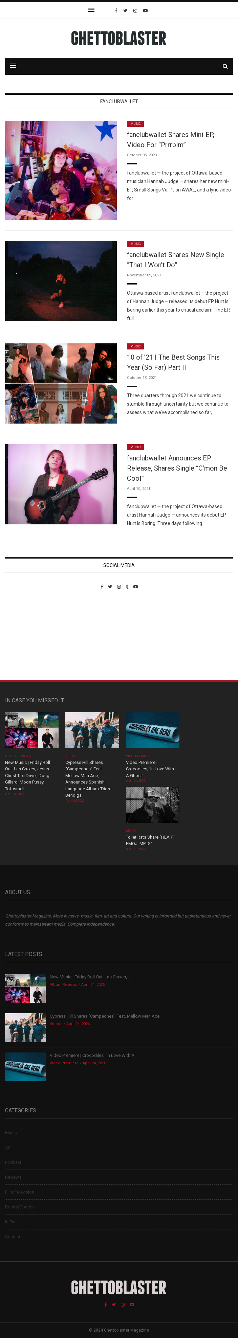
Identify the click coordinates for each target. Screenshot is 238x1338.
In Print (11, 1221)
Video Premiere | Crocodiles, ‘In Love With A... (93, 1055)
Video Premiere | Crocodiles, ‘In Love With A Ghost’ (150, 769)
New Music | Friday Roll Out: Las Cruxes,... (90, 976)
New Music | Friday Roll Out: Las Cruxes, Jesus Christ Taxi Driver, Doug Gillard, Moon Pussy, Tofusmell (27, 775)
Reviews (13, 1177)
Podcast (13, 1162)
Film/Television (19, 1192)
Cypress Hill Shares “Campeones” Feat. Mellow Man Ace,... (107, 1016)
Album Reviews (18, 756)
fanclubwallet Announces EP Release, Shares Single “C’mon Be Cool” (177, 468)
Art (8, 1147)
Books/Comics (20, 1206)
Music (135, 124)
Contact (12, 1236)
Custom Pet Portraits (25, 635)
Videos (70, 756)
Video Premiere (138, 756)
